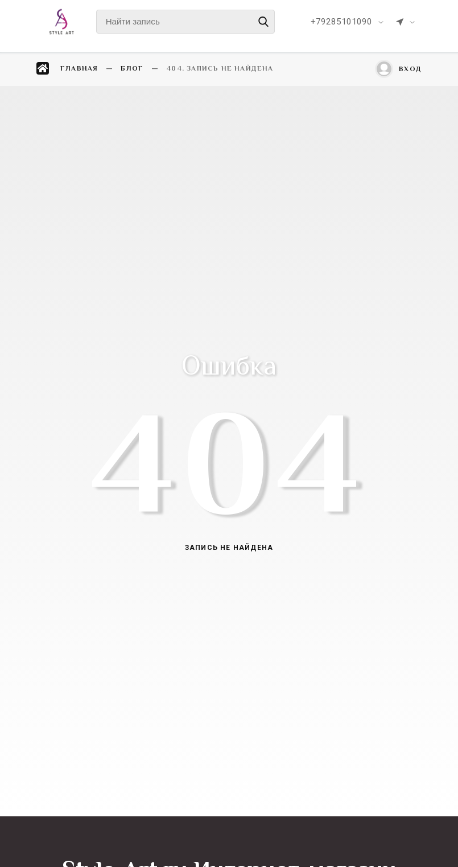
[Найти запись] (185, 22)
